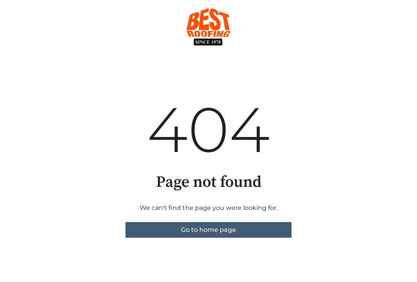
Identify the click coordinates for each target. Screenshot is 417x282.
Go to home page (208, 229)
